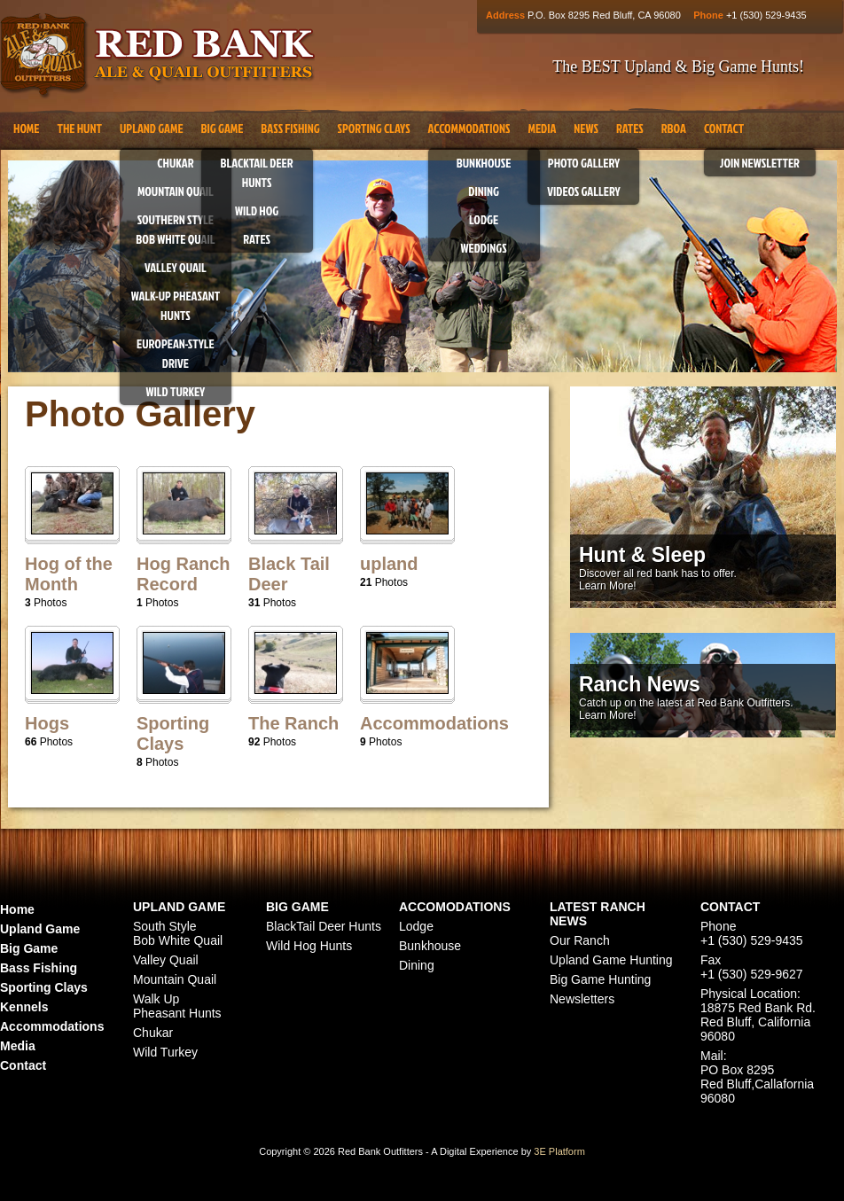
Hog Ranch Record (184, 574)
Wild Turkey (176, 391)
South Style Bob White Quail (178, 933)
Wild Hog (256, 210)
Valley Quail (176, 267)
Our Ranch (580, 940)
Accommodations (469, 128)
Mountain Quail (175, 191)
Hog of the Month (69, 574)
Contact (724, 128)
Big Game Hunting (600, 979)
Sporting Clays (374, 128)
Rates (256, 238)
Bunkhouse (484, 162)
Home (26, 128)
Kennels (24, 1007)
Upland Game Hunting (611, 960)
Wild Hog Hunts (309, 946)
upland (389, 563)
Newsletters (582, 999)
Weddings (484, 247)
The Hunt (79, 128)
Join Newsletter (760, 162)
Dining (483, 191)
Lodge (483, 219)
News (586, 128)
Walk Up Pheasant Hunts (177, 1006)
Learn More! (608, 586)
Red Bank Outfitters (157, 56)
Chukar (175, 162)
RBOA (673, 128)
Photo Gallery (584, 162)
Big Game (222, 128)
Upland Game (152, 128)
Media (542, 128)
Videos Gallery (584, 191)
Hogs (47, 723)
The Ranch (293, 723)
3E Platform (559, 1151)
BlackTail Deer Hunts (323, 926)
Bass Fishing (290, 128)
